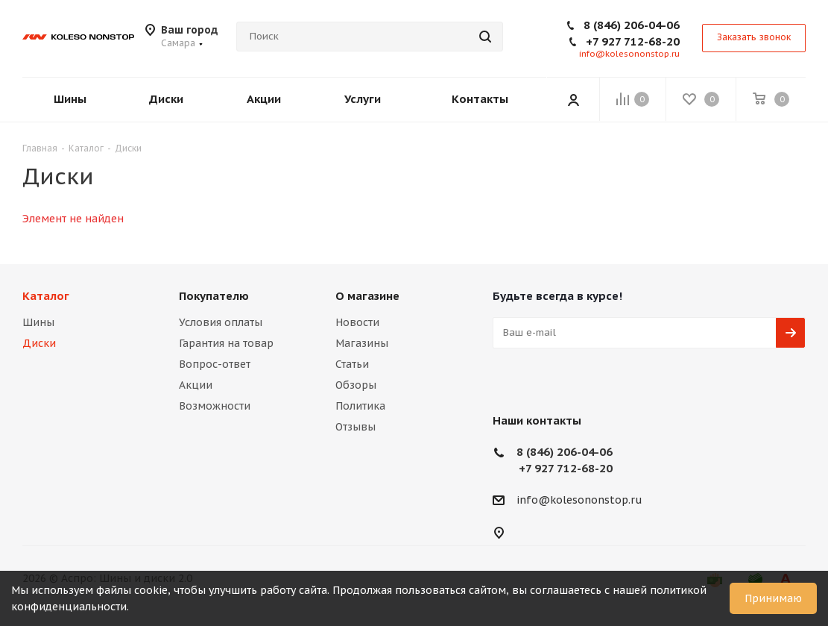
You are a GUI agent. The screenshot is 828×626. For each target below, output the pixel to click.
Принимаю (773, 598)
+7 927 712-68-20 (633, 41)
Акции (195, 385)
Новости (357, 322)
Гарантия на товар (226, 343)
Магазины (361, 343)
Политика (360, 406)
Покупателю (214, 296)
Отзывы (355, 426)
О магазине (367, 296)
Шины (38, 322)
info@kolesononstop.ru (629, 53)
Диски (39, 343)
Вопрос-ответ (214, 364)
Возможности (214, 406)
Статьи (352, 364)
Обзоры (355, 385)
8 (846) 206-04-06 (632, 25)
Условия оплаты (220, 322)
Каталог (45, 296)
